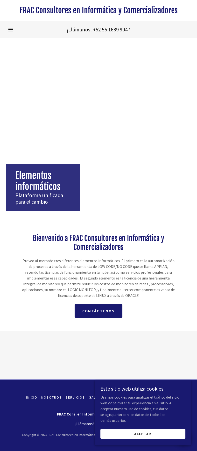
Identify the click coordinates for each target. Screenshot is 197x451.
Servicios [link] (75, 397)
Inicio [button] (31, 397)
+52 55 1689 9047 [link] (111, 29)
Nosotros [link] (51, 397)
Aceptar (142, 437)
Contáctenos (98, 310)
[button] (10, 29)
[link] (98, 11)
